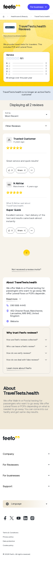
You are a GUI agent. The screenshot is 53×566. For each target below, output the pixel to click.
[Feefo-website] (11, 7)
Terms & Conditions (10, 533)
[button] (26, 114)
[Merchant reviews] (10, 27)
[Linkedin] (25, 518)
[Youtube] (19, 518)
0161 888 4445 (18, 305)
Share (22, 170)
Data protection (9, 541)
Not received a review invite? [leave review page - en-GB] (26, 269)
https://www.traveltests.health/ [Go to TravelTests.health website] (14, 36)
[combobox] (26, 114)
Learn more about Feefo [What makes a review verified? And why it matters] (19, 368)
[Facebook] (5, 518)
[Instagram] (32, 518)
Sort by (8, 113)
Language (16, 503)
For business (38, 7)
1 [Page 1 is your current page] (26, 253)
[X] (12, 518)
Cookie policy (8, 545)
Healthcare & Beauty (19, 16)
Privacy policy (8, 537)
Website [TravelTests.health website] (14, 321)
